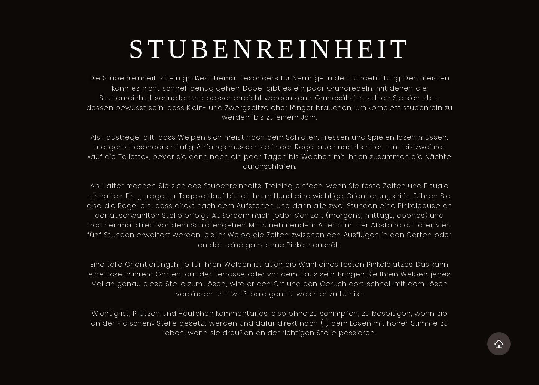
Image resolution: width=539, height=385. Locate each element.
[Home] (499, 343)
